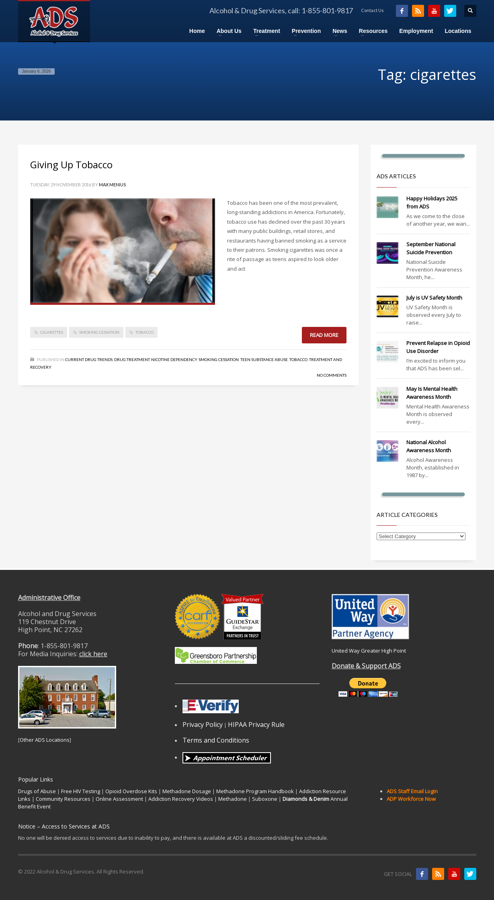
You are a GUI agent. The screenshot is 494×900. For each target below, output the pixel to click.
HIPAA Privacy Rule (256, 724)
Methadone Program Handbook (255, 791)
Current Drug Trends (89, 359)
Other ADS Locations (45, 739)
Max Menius (112, 184)
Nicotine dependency (174, 359)
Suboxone (264, 798)
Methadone (232, 798)
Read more (324, 335)
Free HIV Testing (80, 791)
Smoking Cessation (219, 359)
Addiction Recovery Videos (180, 798)
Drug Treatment (132, 359)
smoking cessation (99, 332)
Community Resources (63, 798)
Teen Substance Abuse (264, 359)
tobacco (144, 332)
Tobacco (298, 359)
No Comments (331, 375)
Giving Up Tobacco (71, 164)
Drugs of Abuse (37, 791)
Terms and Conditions (215, 740)
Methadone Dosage (186, 791)
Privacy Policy (202, 724)
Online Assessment (119, 798)
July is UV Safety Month (434, 297)
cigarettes (51, 332)
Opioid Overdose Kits (131, 791)
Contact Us (372, 10)
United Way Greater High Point (369, 650)
